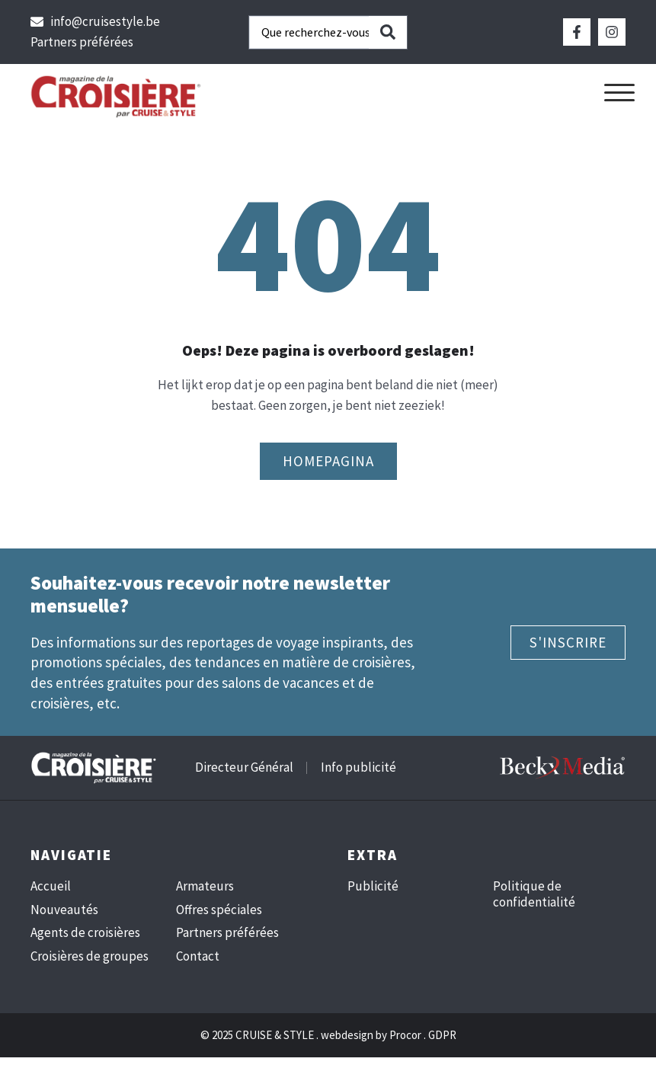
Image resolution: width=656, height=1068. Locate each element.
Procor (405, 1035)
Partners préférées (227, 932)
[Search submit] (388, 32)
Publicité (372, 886)
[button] (619, 93)
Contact (197, 956)
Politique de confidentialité (534, 894)
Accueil (50, 886)
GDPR (442, 1035)
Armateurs (205, 886)
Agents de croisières (85, 932)
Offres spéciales (219, 909)
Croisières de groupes (89, 956)
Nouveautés (64, 909)
